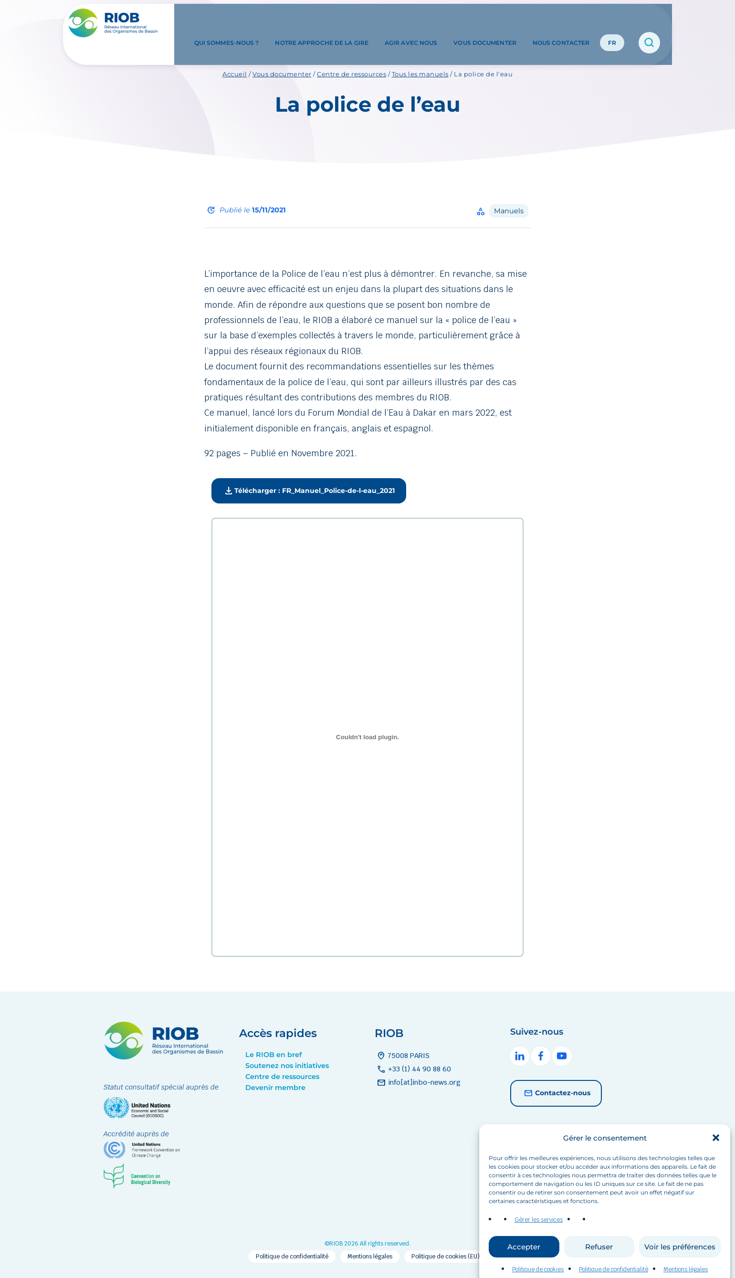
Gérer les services (538, 1233)
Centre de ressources (351, 74)
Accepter (523, 1259)
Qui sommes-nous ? (226, 23)
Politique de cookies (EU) (445, 1256)
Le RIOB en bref (273, 1054)
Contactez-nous (556, 1093)
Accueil (234, 74)
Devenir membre (275, 1087)
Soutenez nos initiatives (287, 1065)
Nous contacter (561, 23)
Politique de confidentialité (292, 1256)
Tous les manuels (420, 74)
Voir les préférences (679, 1259)
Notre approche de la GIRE (321, 23)
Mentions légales (369, 1256)
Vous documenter (484, 23)
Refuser (599, 1259)
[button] (716, 1151)
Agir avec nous (411, 23)
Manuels (509, 211)
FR (612, 23)
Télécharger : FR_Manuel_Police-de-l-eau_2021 (309, 491)
